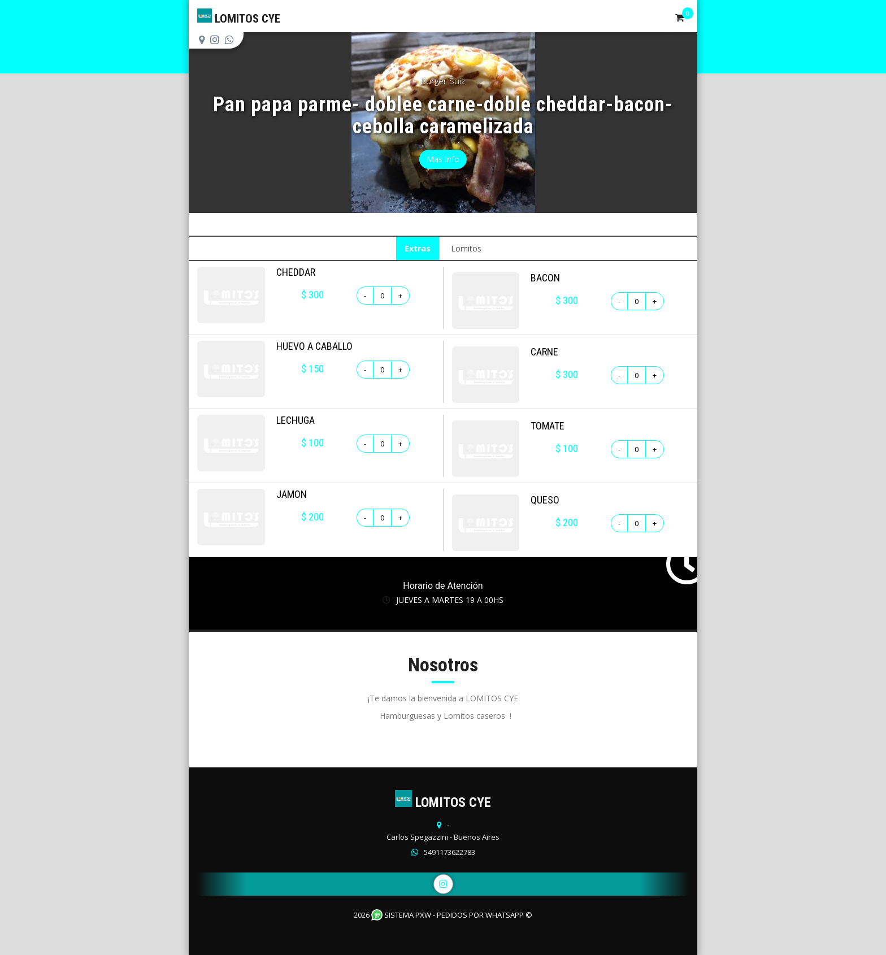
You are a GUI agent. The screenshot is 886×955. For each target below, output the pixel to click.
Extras (418, 248)
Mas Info (443, 159)
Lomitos (466, 248)
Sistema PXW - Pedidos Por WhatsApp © (451, 915)
